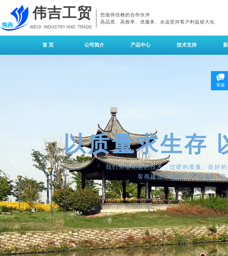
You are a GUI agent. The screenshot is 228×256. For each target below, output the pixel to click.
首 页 (48, 45)
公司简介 (94, 45)
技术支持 (187, 45)
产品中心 (140, 45)
